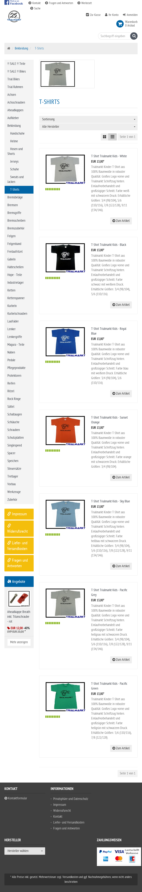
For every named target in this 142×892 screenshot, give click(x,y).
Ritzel (10, 391)
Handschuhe (17, 133)
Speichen (12, 461)
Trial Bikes (13, 79)
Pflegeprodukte (16, 368)
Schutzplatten (15, 438)
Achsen (11, 95)
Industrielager (15, 283)
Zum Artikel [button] (121, 221)
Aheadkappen (15, 110)
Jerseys (14, 162)
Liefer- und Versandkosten (68, 822)
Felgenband (14, 244)
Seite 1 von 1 (127, 137)
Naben (11, 352)
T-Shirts (14, 190)
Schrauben (13, 430)
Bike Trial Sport (20, 37)
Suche (35, 8)
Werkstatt (84, 3)
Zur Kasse (95, 15)
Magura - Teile (15, 345)
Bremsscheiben (16, 221)
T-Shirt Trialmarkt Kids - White (109, 156)
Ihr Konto (114, 15)
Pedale (11, 360)
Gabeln (11, 259)
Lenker (11, 329)
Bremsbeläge (15, 197)
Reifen (11, 383)
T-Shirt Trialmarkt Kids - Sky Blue (110, 501)
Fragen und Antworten (59, 3)
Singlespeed (14, 445)
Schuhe (14, 169)
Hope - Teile (14, 275)
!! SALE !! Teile (16, 64)
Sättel (10, 407)
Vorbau (11, 484)
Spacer (11, 453)
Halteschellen (15, 267)
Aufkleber (13, 118)
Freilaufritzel (15, 252)
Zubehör (12, 500)
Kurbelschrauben (17, 314)
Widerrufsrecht (62, 811)
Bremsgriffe (14, 213)
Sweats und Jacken (15, 179)
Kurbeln (12, 306)
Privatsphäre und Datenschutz (70, 799)
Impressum (17, 514)
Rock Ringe (14, 399)
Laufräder (13, 321)
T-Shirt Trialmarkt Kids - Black (108, 245)
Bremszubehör (15, 228)
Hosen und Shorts (15, 151)
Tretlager (12, 476)
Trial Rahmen (15, 87)
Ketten (11, 290)
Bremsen (12, 205)
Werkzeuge (14, 492)
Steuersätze (14, 469)
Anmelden (132, 15)
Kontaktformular (15, 798)
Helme (14, 141)
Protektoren (14, 376)
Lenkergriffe (14, 337)
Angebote (16, 581)
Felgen (11, 236)
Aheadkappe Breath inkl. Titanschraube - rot (18, 616)
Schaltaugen (14, 414)
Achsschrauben (16, 102)
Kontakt (34, 3)
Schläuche (13, 422)
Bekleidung (21, 48)
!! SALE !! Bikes (16, 71)
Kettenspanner (16, 298)
